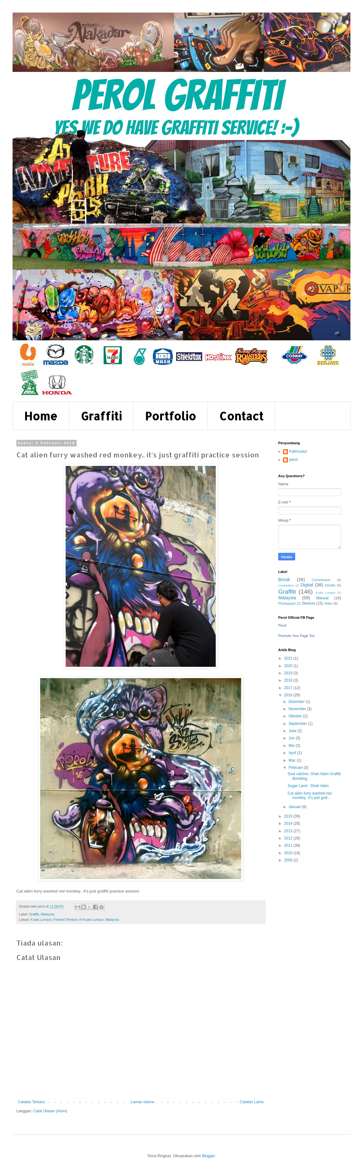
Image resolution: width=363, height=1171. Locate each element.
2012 (289, 838)
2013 (289, 831)
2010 (289, 853)
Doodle (330, 585)
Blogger (208, 1156)
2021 (289, 658)
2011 (289, 845)
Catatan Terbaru (31, 1102)
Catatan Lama (251, 1102)
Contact (241, 416)
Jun (292, 738)
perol (293, 459)
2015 (289, 816)
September (298, 723)
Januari (295, 807)
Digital (307, 584)
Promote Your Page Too (296, 636)
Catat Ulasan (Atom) (50, 1111)
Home (40, 416)
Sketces (308, 603)
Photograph (287, 603)
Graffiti (101, 416)
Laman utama (142, 1102)
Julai (293, 731)
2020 (289, 666)
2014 (289, 823)
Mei (292, 745)
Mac (293, 760)
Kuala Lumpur (325, 592)
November (298, 709)
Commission (321, 580)
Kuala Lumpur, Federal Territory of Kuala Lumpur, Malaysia (74, 919)
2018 (289, 680)
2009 (289, 860)
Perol (282, 625)
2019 (289, 673)
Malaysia (47, 914)
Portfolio (170, 416)
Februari (296, 767)
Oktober (296, 716)
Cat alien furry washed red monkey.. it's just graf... (310, 795)
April (293, 753)
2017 (289, 688)
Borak (284, 579)
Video (328, 603)
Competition (286, 585)
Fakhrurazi (298, 451)
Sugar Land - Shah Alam (308, 786)
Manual (322, 598)
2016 (289, 695)
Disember (297, 701)
